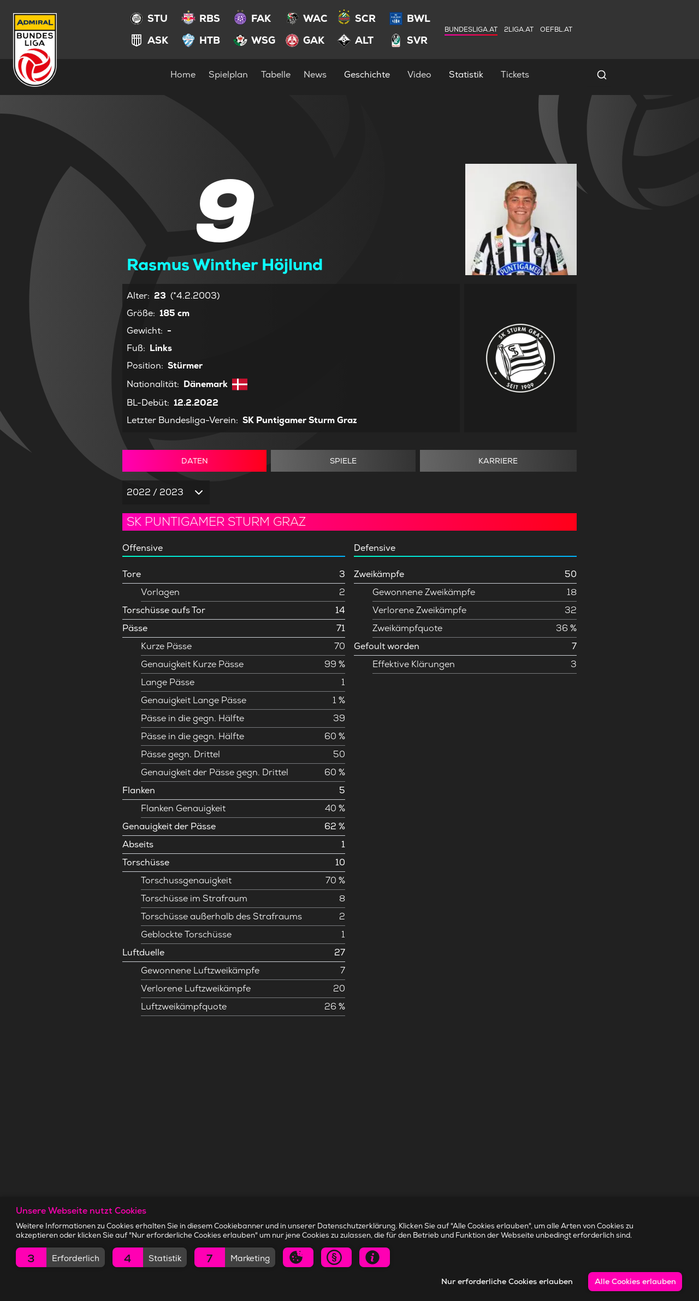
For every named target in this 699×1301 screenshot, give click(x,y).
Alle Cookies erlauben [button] (635, 1281)
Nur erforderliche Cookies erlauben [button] (507, 1281)
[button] (60, 1257)
